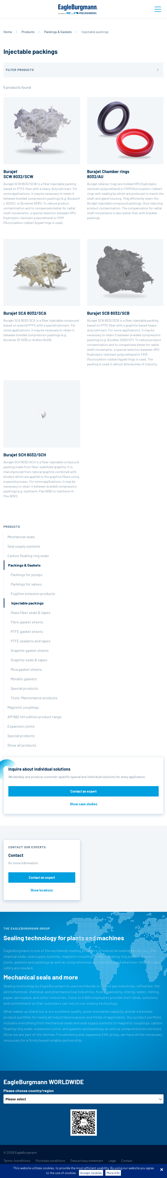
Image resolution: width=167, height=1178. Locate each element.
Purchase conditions (50, 1161)
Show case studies (83, 804)
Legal (112, 1161)
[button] (83, 70)
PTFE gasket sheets (27, 631)
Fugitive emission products (33, 593)
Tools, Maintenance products (34, 698)
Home (7, 32)
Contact (126, 1161)
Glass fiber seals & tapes (30, 612)
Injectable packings (27, 603)
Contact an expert (83, 791)
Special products (24, 688)
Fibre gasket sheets (27, 622)
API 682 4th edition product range (34, 716)
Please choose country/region (28, 1090)
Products (28, 32)
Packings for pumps (26, 574)
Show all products (21, 745)
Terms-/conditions (16, 1161)
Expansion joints (21, 726)
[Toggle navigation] (157, 9)
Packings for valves (26, 584)
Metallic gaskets (24, 679)
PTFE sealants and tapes (30, 641)
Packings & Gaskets (58, 32)
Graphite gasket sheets (30, 650)
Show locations (42, 890)
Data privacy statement (86, 1161)
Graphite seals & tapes (29, 660)
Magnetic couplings (23, 707)
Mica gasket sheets (26, 669)
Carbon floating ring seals (28, 555)
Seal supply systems (23, 546)
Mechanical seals (21, 536)
